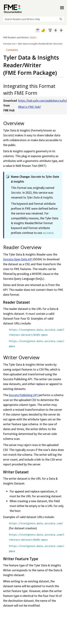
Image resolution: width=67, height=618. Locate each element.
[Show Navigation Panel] (62, 8)
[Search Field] (33, 19)
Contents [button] (10, 50)
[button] (61, 19)
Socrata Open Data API (17, 259)
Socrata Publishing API (23, 395)
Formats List (9, 43)
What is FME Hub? (29, 107)
